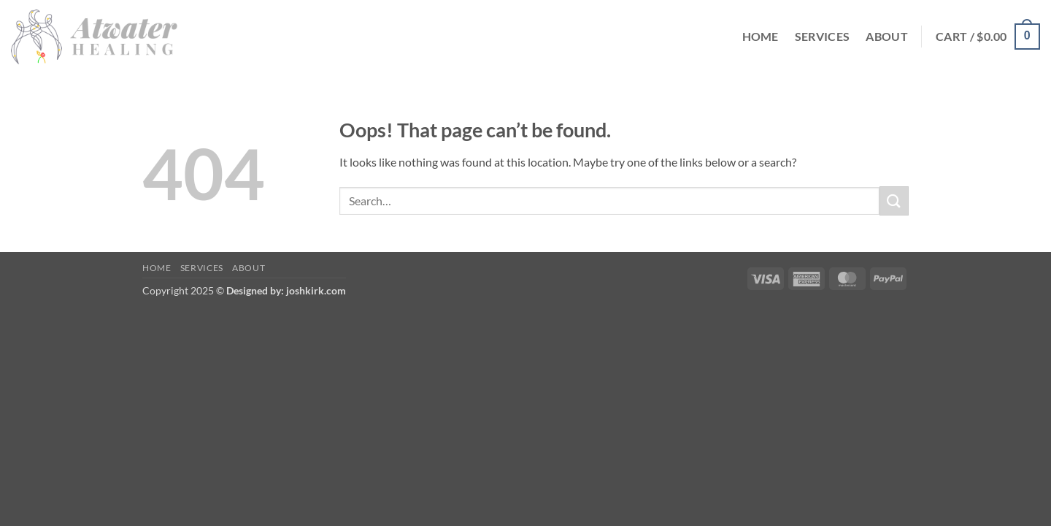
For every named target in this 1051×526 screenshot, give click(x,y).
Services (822, 36)
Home (760, 36)
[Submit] (894, 200)
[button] (988, 37)
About (887, 36)
